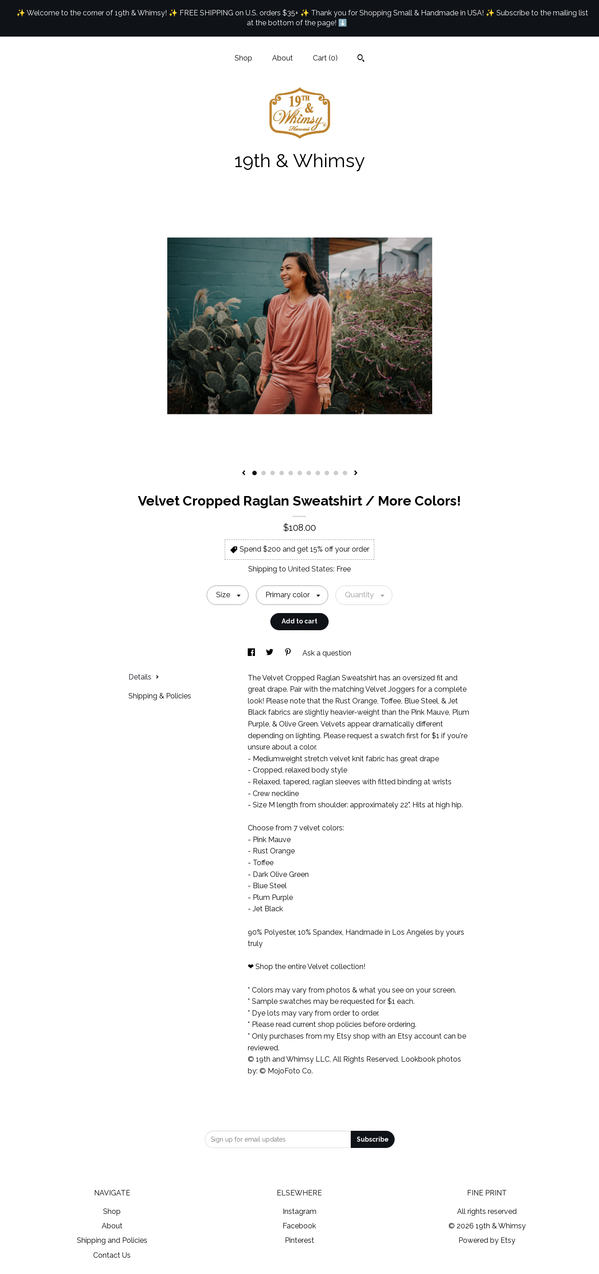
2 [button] (263, 473)
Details (143, 677)
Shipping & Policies (159, 696)
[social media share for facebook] (252, 653)
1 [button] (254, 473)
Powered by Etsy (486, 1240)
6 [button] (299, 473)
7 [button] (309, 473)
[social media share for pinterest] (288, 653)
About (282, 58)
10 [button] (336, 473)
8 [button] (318, 473)
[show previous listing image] (243, 473)
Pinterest (299, 1240)
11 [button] (345, 473)
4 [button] (281, 473)
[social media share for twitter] (270, 653)
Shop (243, 58)
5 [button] (290, 473)
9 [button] (327, 473)
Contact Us (112, 1255)
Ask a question (326, 653)
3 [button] (272, 473)
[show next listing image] (356, 473)
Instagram (299, 1211)
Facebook (299, 1226)
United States (310, 569)
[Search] (361, 59)
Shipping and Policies (112, 1240)
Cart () (325, 58)
